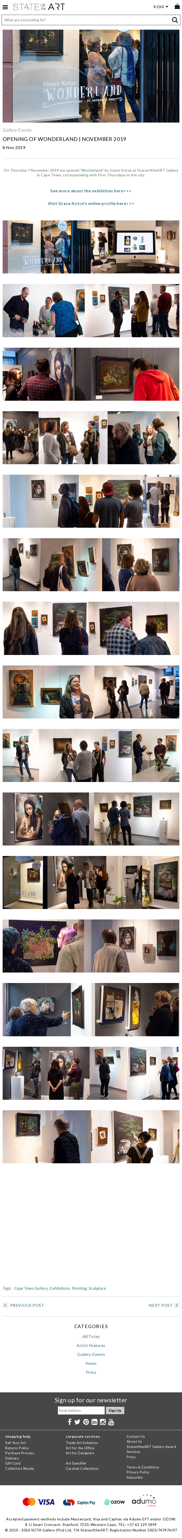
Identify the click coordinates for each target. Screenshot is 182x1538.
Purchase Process (19, 1453)
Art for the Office (80, 1448)
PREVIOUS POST (23, 1305)
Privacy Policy (138, 1472)
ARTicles (91, 1336)
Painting (79, 1288)
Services (133, 1452)
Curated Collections (82, 1468)
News (91, 1363)
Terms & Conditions (143, 1467)
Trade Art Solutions (82, 1443)
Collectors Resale (19, 1468)
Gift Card (13, 1463)
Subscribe (135, 1477)
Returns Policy (17, 1448)
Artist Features (91, 1345)
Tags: (7, 1288)
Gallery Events (17, 130)
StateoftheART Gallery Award (151, 1447)
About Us (134, 1441)
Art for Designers (80, 1453)
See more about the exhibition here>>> (91, 190)
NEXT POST (164, 1305)
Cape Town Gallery (31, 1288)
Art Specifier (76, 1463)
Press (91, 1372)
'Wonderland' (92, 170)
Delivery (12, 1458)
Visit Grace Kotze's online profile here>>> (91, 203)
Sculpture (97, 1288)
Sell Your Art (15, 1443)
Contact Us (136, 1436)
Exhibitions (60, 1288)
